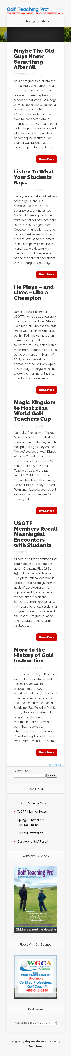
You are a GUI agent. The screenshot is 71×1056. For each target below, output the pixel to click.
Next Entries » (55, 765)
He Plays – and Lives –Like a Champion (34, 292)
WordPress (35, 1046)
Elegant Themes (35, 1041)
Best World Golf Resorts (33, 841)
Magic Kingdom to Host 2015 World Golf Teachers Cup (35, 410)
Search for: (21, 771)
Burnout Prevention (30, 833)
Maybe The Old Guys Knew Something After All (34, 58)
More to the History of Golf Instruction (33, 655)
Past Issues (21, 1023)
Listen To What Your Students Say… (34, 177)
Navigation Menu (37, 21)
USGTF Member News (32, 803)
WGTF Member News (32, 811)
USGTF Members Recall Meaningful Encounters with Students (35, 534)
